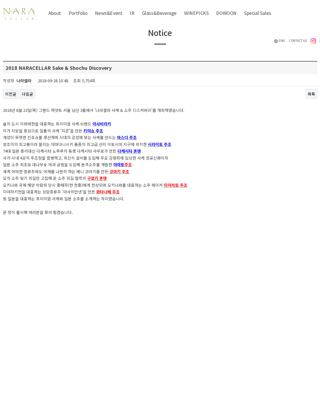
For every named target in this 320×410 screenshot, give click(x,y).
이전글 (10, 94)
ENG (279, 40)
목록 (311, 94)
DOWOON (226, 13)
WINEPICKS (196, 13)
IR (132, 13)
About (54, 13)
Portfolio (77, 13)
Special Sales (257, 13)
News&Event (108, 13)
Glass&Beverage (159, 13)
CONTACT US (298, 40)
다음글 (27, 94)
